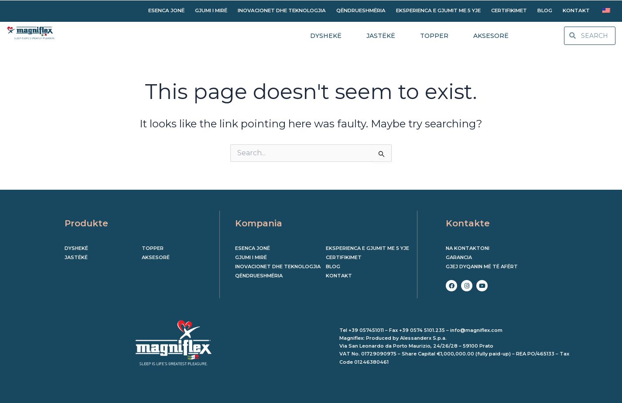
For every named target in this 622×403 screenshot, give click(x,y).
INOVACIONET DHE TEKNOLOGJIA (282, 10)
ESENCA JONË (166, 10)
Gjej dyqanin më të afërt (482, 266)
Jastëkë (76, 257)
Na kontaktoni (467, 248)
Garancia (459, 257)
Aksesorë (156, 257)
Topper (153, 248)
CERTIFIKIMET (509, 10)
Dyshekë (76, 248)
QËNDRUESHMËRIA (361, 10)
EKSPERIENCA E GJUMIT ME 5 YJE (438, 10)
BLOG (544, 10)
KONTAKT (576, 10)
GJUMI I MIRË (211, 10)
